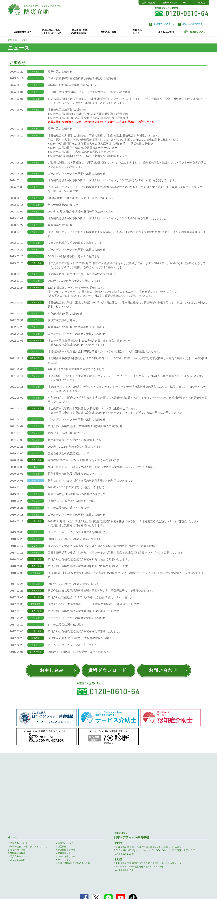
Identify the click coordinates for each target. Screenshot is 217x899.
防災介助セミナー (137, 32)
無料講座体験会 (108, 32)
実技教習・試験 (17, 779)
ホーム (12, 767)
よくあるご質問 (166, 32)
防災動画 (62, 776)
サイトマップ (64, 789)
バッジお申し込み (66, 786)
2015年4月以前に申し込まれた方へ (75, 793)
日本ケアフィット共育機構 (131, 765)
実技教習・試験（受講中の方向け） (80, 32)
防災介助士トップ (16, 40)
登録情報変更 (64, 783)
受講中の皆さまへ (163, 23)
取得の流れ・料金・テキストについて (51, 32)
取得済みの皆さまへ (193, 23)
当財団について (65, 773)
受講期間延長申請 (66, 779)
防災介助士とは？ (22, 32)
